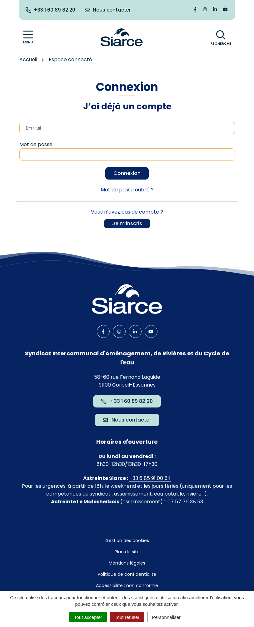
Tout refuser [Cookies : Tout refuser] (127, 617)
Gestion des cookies (127, 540)
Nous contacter (127, 419)
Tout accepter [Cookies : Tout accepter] (88, 617)
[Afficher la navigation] (28, 37)
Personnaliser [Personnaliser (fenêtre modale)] (166, 617)
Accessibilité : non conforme (127, 585)
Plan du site (127, 552)
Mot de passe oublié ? (127, 189)
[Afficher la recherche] (221, 37)
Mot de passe (35, 144)
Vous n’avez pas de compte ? (127, 218)
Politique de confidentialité (127, 574)
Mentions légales (127, 563)
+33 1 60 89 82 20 (127, 401)
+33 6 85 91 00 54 (150, 478)
